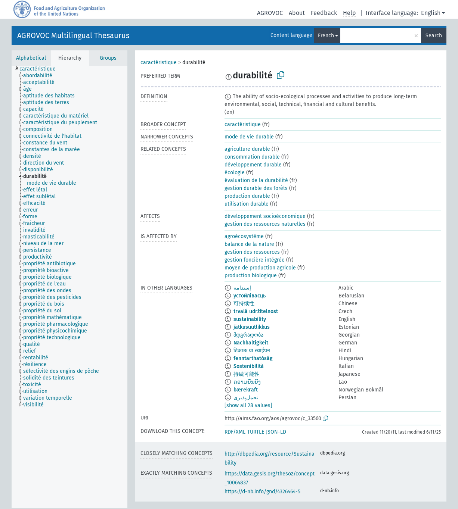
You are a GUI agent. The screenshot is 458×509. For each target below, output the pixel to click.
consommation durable (252, 157)
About (297, 12)
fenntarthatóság (253, 358)
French (326, 35)
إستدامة (242, 288)
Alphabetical (31, 58)
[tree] (69, 287)
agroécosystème (244, 236)
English (430, 12)
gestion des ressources (252, 252)
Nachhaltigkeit (250, 343)
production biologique (251, 275)
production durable (247, 196)
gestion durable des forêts (256, 188)
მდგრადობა (248, 335)
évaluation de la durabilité (256, 180)
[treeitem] (40, 69)
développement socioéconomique (265, 216)
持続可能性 (246, 374)
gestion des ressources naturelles (265, 224)
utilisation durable (247, 204)
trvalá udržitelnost (255, 311)
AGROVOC (270, 12)
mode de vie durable (249, 137)
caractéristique (158, 62)
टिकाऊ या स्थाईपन (251, 350)
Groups (108, 58)
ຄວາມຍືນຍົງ (247, 382)
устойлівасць (249, 296)
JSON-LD (276, 432)
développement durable (253, 165)
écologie (235, 172)
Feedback (324, 12)
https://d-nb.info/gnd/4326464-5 (262, 491)
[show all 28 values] (248, 405)
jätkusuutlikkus (251, 327)
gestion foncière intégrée (255, 260)
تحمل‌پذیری (245, 397)
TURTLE (255, 432)
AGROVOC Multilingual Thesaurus (73, 35)
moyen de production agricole (260, 268)
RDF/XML (235, 432)
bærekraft (245, 390)
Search (433, 35)
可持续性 (243, 303)
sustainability (249, 319)
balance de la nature (249, 244)
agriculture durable (247, 149)
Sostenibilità (248, 366)
